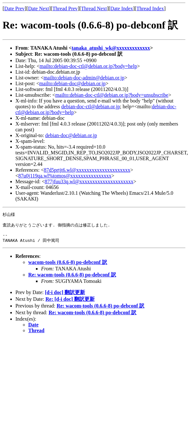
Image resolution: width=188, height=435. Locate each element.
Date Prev (14, 8)
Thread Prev (65, 8)
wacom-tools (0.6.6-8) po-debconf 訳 (67, 266)
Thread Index (150, 8)
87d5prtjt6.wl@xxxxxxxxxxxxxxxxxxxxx (87, 170)
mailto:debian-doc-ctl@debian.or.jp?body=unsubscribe (111, 95)
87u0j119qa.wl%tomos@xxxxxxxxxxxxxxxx (64, 175)
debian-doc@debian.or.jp (71, 135)
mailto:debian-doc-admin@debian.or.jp (84, 77)
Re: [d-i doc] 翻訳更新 (70, 303)
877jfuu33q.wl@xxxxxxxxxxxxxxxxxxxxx (89, 181)
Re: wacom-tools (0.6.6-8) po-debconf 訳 (72, 278)
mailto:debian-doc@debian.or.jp (72, 83)
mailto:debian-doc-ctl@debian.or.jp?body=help (88, 66)
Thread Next (94, 8)
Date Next (38, 8)
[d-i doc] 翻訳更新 (65, 296)
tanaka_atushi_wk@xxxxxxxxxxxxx (111, 48)
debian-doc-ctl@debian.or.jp (90, 106)
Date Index (121, 8)
